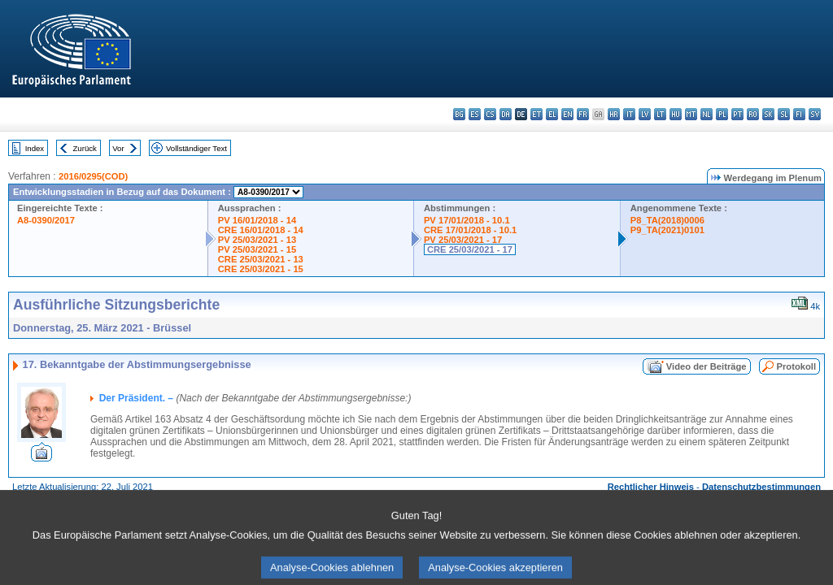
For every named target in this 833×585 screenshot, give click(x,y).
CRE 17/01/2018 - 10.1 (470, 230)
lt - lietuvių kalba (660, 114)
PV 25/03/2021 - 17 (463, 240)
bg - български (459, 114)
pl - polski (722, 114)
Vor (118, 148)
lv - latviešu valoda (645, 114)
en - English (567, 114)
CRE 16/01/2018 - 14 (260, 230)
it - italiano (629, 114)
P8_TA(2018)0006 (667, 220)
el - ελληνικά (552, 114)
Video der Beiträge (706, 366)
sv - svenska (815, 114)
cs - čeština (490, 114)
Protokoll (796, 366)
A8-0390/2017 (46, 220)
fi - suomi (799, 114)
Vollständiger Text (196, 148)
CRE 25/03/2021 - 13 (260, 259)
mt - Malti (691, 114)
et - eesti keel (536, 114)
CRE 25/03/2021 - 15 (260, 269)
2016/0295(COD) (93, 176)
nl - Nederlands (706, 114)
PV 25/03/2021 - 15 (257, 249)
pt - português (737, 114)
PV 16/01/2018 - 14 (257, 220)
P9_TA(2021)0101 (667, 230)
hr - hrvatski (614, 114)
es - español (475, 114)
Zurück (85, 148)
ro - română (753, 114)
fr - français (583, 114)
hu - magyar (675, 114)
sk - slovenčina (768, 114)
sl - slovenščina (784, 114)
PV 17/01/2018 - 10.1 (467, 220)
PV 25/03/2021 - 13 (257, 240)
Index (34, 148)
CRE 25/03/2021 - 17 (469, 249)
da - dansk (505, 114)
